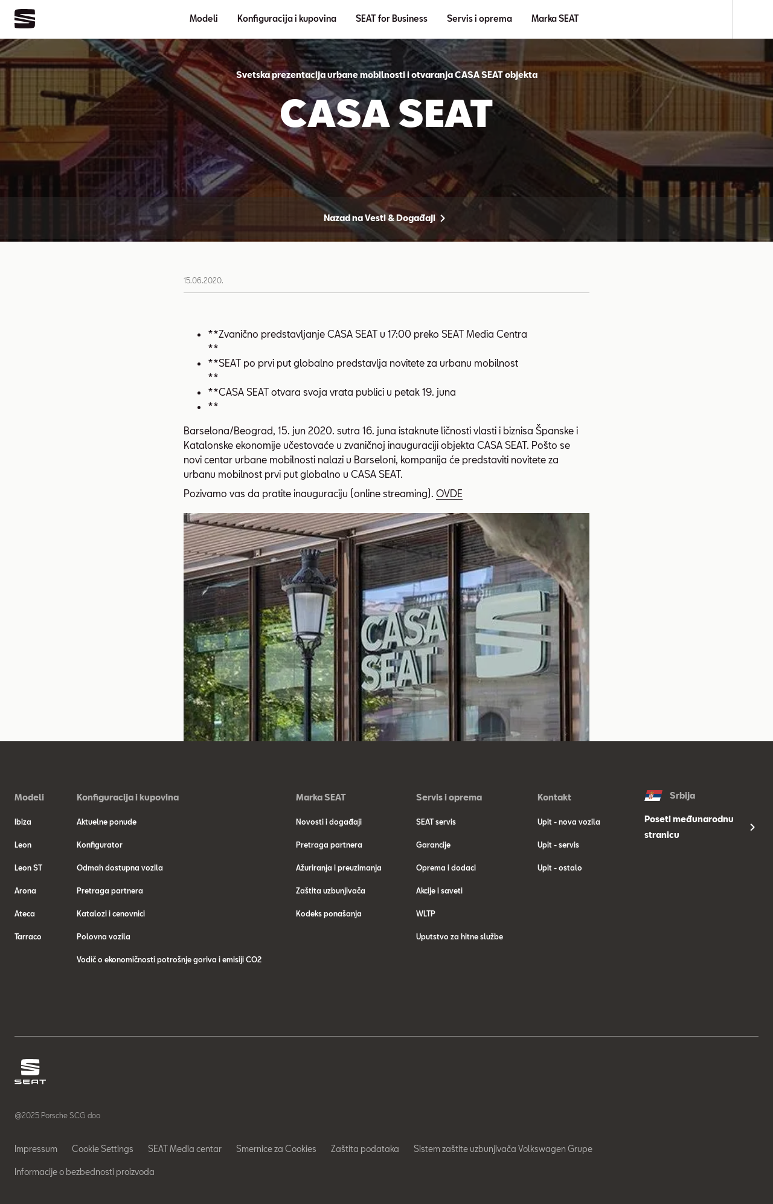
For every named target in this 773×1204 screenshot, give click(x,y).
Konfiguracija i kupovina (286, 18)
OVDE (449, 493)
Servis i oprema (479, 18)
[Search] (753, 19)
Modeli (204, 18)
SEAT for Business (392, 18)
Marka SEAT (555, 18)
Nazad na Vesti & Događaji (387, 218)
